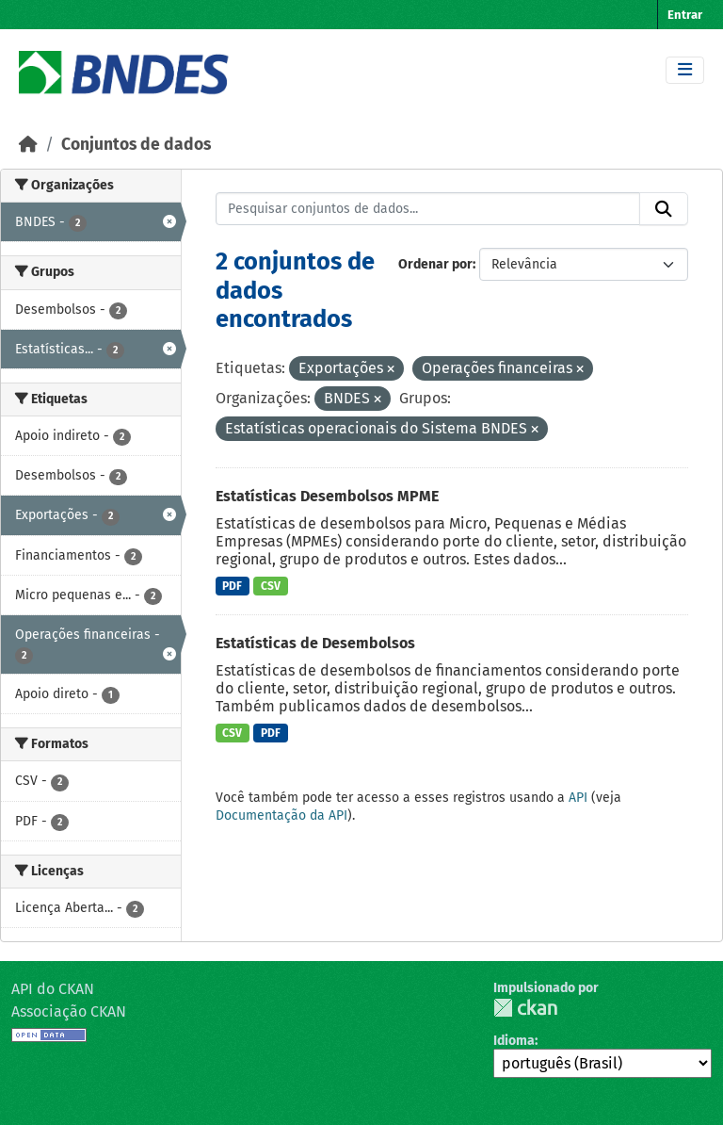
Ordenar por (435, 264)
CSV (271, 586)
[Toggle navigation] (685, 70)
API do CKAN (52, 989)
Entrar (684, 15)
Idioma (514, 1041)
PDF (232, 586)
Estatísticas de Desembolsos (315, 643)
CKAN (525, 1008)
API (578, 798)
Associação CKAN (68, 1011)
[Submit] (663, 209)
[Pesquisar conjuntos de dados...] (428, 209)
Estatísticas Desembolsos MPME (327, 496)
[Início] (28, 145)
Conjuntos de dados (136, 145)
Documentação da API (281, 815)
